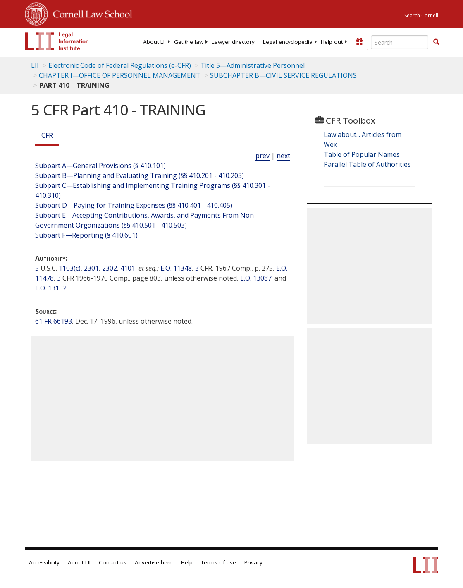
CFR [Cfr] (47, 135)
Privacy (253, 562)
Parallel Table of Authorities (367, 164)
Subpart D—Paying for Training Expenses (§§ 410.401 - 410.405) (133, 205)
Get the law (188, 42)
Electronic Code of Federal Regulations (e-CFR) (119, 65)
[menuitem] (154, 42)
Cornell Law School (90, 13)
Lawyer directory (233, 42)
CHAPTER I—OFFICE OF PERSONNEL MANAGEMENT (119, 75)
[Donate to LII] (359, 42)
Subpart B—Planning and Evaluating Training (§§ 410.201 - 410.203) (139, 175)
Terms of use (218, 562)
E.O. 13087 (256, 278)
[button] (436, 42)
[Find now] (436, 42)
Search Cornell (421, 15)
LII (35, 65)
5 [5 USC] (37, 268)
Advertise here (154, 562)
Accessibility (44, 562)
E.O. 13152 (51, 288)
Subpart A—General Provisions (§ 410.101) (100, 165)
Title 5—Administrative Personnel (252, 65)
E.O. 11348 (176, 268)
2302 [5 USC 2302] (109, 268)
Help (187, 562)
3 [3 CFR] (197, 268)
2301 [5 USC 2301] (91, 268)
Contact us (112, 562)
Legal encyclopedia (288, 42)
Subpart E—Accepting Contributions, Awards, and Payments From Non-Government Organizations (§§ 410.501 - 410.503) (145, 220)
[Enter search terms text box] (400, 42)
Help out (332, 42)
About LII (154, 42)
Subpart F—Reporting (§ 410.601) (86, 235)
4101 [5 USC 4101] (127, 268)
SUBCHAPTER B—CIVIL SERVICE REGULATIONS (283, 75)
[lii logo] (57, 41)
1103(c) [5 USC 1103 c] (70, 268)
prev (262, 155)
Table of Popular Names (362, 154)
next (283, 155)
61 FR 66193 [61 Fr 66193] (53, 321)
